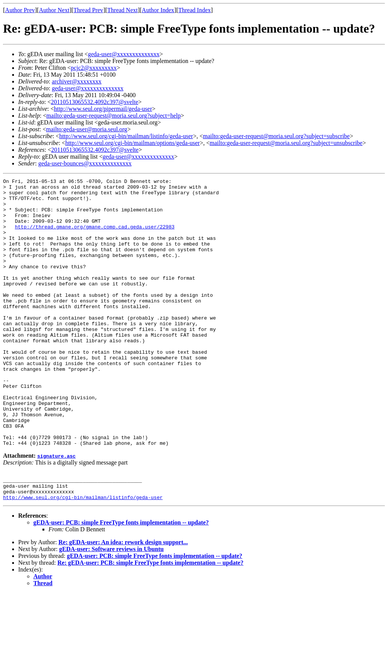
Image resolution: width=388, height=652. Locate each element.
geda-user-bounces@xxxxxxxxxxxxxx (84, 163)
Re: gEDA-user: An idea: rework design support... (123, 601)
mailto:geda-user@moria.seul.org (86, 129)
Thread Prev (88, 10)
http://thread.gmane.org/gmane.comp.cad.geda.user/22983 (94, 236)
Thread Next (122, 10)
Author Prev (20, 10)
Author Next (54, 10)
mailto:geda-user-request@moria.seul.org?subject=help (113, 115)
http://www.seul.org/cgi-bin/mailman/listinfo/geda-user (126, 136)
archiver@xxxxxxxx (77, 81)
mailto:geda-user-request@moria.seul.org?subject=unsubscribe (286, 143)
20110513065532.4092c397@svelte (94, 102)
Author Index (158, 10)
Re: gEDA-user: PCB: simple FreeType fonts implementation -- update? (151, 622)
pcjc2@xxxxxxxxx (94, 68)
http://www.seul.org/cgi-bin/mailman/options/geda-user (132, 143)
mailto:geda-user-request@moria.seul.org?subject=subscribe (276, 136)
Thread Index (194, 10)
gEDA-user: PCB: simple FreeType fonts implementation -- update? (121, 581)
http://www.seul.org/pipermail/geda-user (103, 109)
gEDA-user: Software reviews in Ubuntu (111, 608)
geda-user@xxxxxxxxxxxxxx (124, 54)
